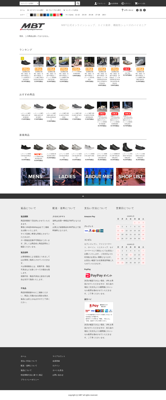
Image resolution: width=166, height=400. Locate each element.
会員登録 (113, 3)
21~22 (77, 15)
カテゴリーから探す (35, 10)
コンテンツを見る (70, 10)
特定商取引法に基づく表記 (32, 375)
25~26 (91, 15)
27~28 (98, 15)
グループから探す (53, 10)
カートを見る (58, 370)
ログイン (126, 3)
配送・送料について (29, 366)
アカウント (100, 3)
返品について (26, 370)
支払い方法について (29, 361)
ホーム (22, 10)
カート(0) (140, 3)
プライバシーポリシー (30, 380)
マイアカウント (59, 356)
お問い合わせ (127, 10)
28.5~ (104, 15)
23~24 (84, 15)
